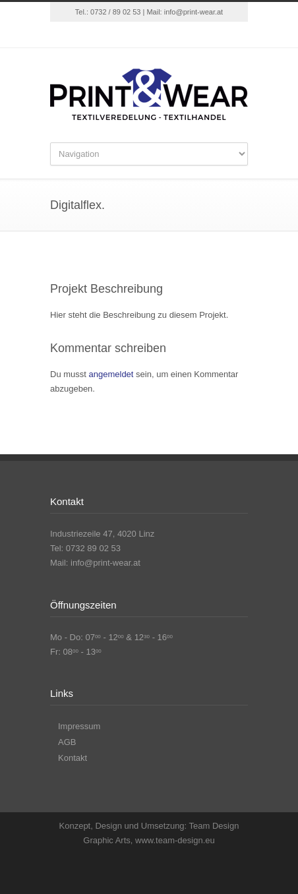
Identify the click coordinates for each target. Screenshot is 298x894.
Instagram (162, 35)
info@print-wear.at (193, 12)
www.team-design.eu (175, 840)
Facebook (136, 35)
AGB (67, 742)
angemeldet (111, 374)
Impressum (79, 726)
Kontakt (72, 758)
